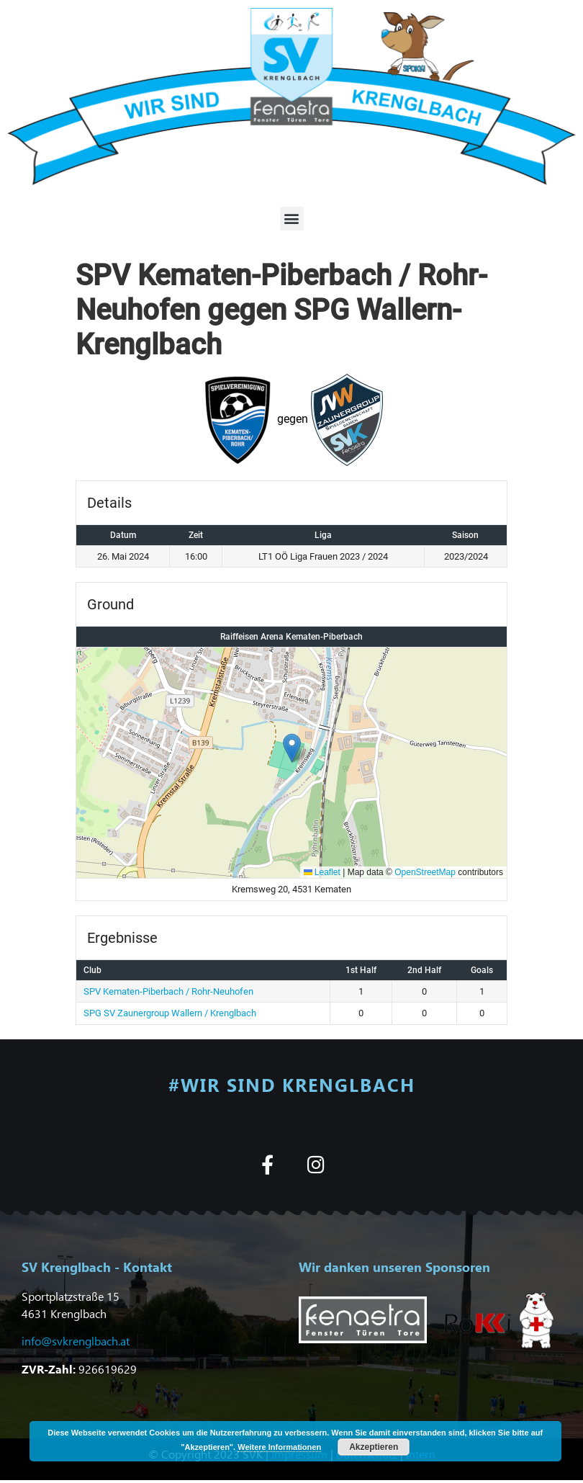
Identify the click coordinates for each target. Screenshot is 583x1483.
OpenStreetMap (425, 872)
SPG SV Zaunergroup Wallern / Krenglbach (169, 1013)
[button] (292, 218)
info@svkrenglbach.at (76, 1340)
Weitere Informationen (279, 1447)
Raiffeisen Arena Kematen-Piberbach (291, 637)
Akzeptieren (373, 1447)
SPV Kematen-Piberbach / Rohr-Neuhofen (168, 991)
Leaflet (322, 872)
